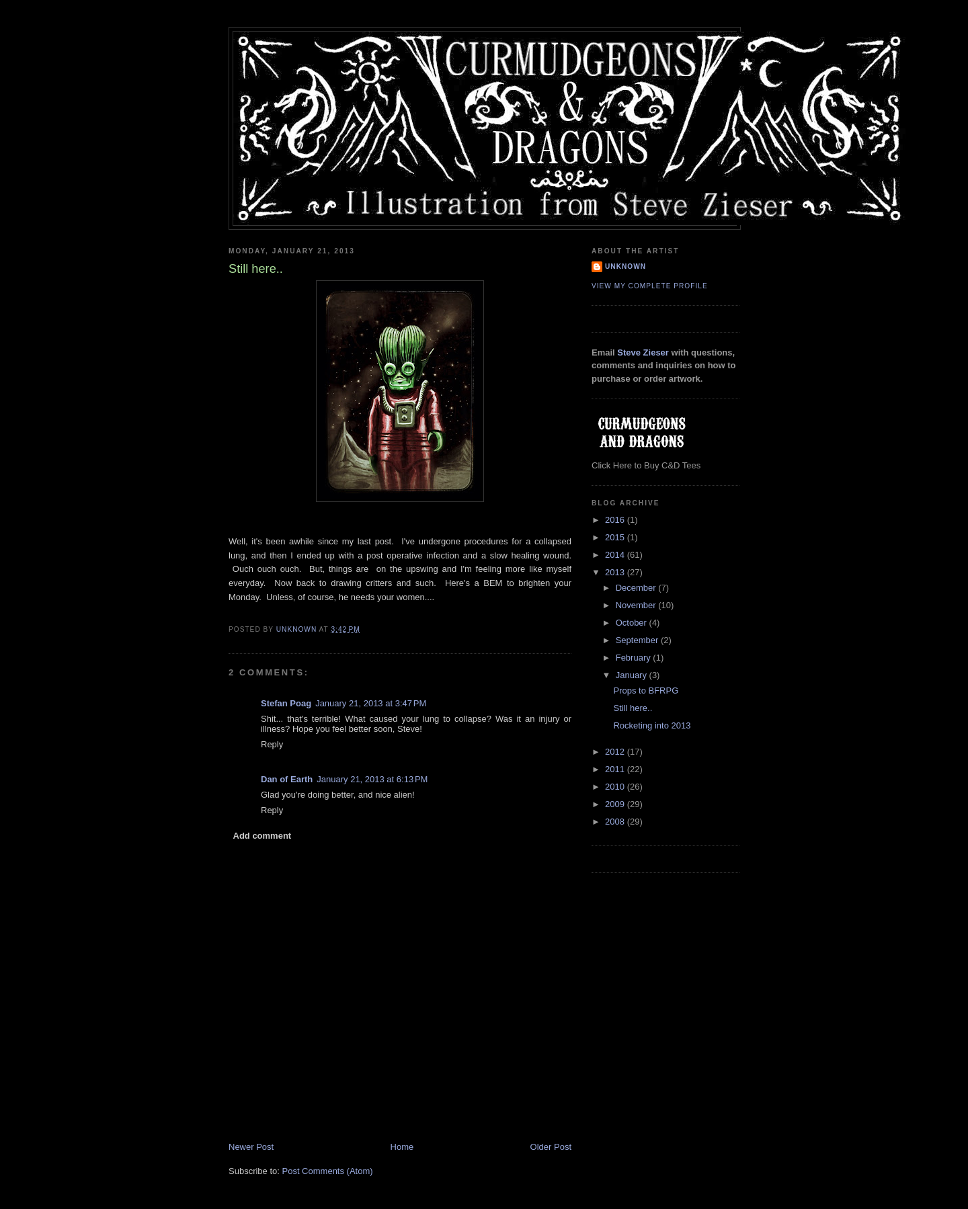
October (632, 623)
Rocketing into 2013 (651, 725)
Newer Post (251, 1147)
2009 (616, 804)
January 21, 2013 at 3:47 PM (370, 703)
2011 (616, 769)
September (638, 640)
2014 (616, 555)
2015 (616, 537)
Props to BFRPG (645, 690)
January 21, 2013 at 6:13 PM (372, 779)
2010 (616, 787)
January (632, 675)
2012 (616, 752)
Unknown (625, 266)
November (637, 605)
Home (402, 1147)
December (637, 588)
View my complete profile (650, 286)
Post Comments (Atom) (327, 1171)
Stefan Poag (286, 703)
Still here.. (632, 708)
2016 (616, 520)
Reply (272, 744)
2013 (616, 572)
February (634, 658)
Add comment (262, 836)
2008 (616, 822)
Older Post (550, 1147)
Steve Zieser (643, 352)
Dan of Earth (287, 779)
